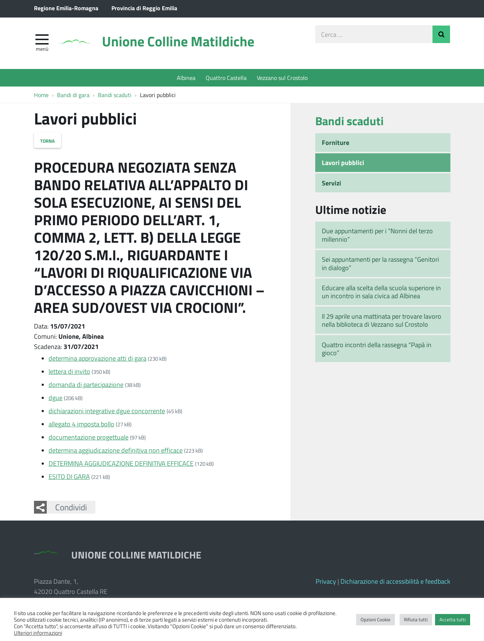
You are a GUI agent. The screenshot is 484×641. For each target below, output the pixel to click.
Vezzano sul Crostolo (282, 77)
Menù (42, 48)
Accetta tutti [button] (452, 619)
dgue (55, 397)
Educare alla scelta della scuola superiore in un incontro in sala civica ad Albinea (381, 291)
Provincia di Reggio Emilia (144, 8)
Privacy (326, 581)
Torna (47, 140)
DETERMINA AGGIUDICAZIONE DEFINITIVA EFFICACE (121, 463)
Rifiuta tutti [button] (416, 619)
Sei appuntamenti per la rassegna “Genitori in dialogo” (380, 263)
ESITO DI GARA (69, 476)
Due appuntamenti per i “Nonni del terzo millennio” (377, 234)
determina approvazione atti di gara (97, 358)
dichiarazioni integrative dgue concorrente (107, 410)
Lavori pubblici (343, 162)
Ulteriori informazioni (38, 632)
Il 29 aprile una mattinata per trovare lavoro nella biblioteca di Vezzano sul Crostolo (381, 320)
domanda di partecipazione (86, 384)
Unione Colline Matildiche (178, 41)
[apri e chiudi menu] (42, 38)
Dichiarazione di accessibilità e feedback (395, 581)
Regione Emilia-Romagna (66, 8)
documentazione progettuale (89, 437)
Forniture (335, 142)
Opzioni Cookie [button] (375, 619)
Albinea (186, 77)
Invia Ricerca (441, 34)
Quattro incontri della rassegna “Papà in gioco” (376, 348)
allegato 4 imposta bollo (81, 423)
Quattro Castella (226, 77)
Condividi (71, 507)
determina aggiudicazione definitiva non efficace (116, 450)
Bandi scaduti (349, 120)
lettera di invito (69, 371)
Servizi (331, 183)
